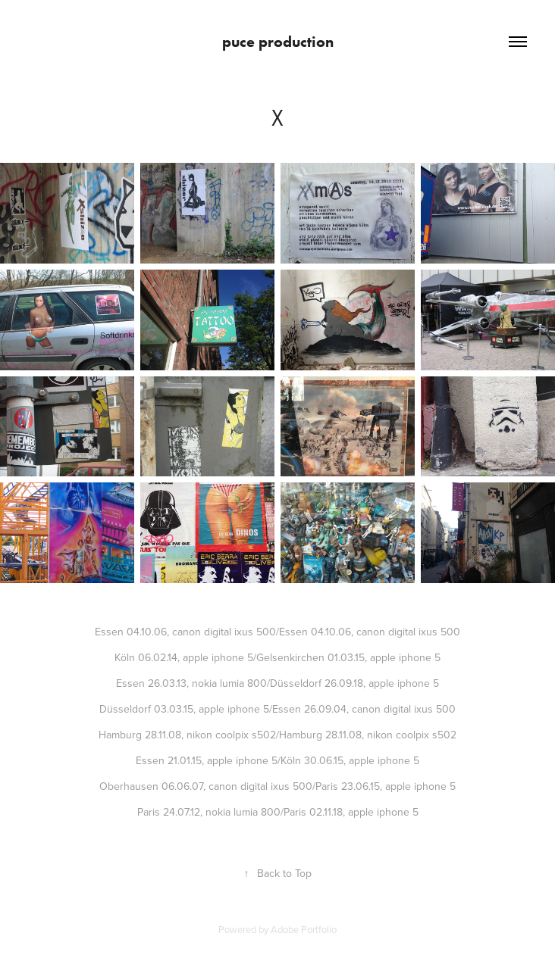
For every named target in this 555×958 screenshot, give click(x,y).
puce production (278, 42)
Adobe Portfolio (304, 929)
